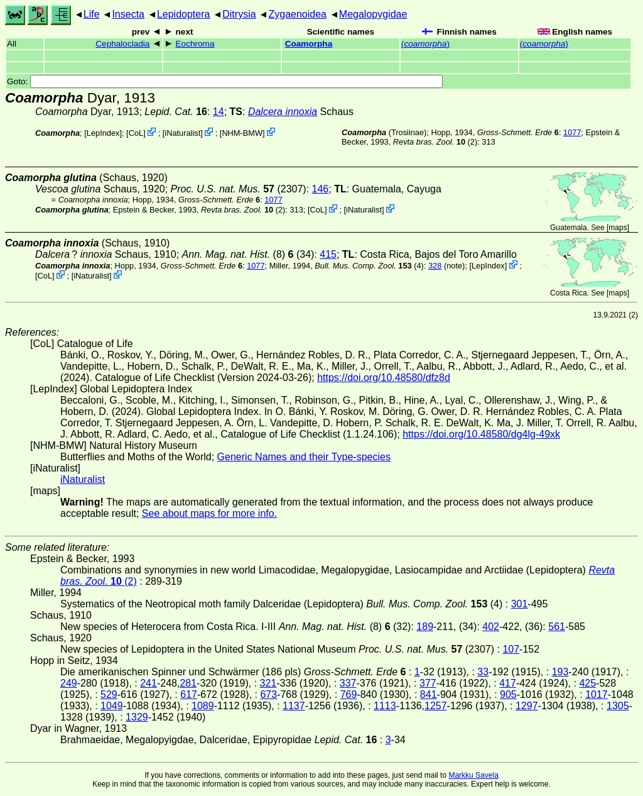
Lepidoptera (183, 14)
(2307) (238, 189)
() (425, 43)
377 (427, 683)
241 (148, 683)
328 (434, 265)
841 (428, 694)
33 (483, 671)
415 (328, 254)
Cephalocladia (122, 43)
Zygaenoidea (297, 14)
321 (268, 683)
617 (188, 694)
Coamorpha (309, 43)
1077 (572, 132)
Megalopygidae (373, 14)
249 (68, 683)
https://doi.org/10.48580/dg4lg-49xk (481, 434)
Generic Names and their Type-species (304, 456)
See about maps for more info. (209, 513)
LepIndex (103, 133)
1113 (385, 705)
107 (510, 649)
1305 (618, 705)
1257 (435, 705)
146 (320, 189)
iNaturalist (182, 133)
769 (348, 694)
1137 (294, 705)
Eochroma (195, 43)
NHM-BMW (242, 133)
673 (268, 694)
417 (507, 683)
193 (560, 671)
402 (490, 626)
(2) (435, 141)
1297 (527, 705)
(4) (369, 265)
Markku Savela (473, 775)
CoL (136, 133)
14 (218, 111)
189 (424, 626)
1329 (137, 717)
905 (508, 694)
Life (92, 14)
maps (617, 227)
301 (519, 604)
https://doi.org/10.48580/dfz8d (383, 377)
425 (587, 683)
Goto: (225, 81)
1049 (111, 705)
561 (556, 626)
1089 (203, 705)
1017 (596, 694)
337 (348, 683)
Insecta (128, 14)
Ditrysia (239, 14)
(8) (238, 254)
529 (108, 694)
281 (188, 683)
